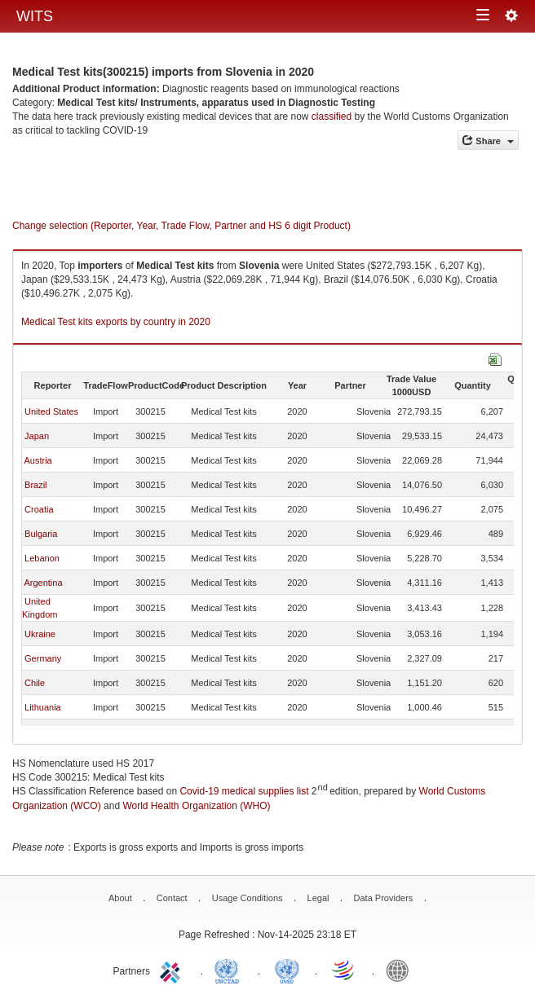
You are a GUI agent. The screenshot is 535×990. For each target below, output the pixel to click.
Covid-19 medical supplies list (243, 791)
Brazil (35, 485)
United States (51, 411)
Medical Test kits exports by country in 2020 (115, 322)
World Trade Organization (344, 969)
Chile (34, 683)
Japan (36, 436)
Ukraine (39, 634)
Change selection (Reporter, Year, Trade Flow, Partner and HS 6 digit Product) (181, 225)
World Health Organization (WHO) (196, 806)
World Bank (401, 969)
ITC (173, 969)
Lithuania (42, 707)
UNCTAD (230, 969)
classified (332, 116)
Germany (42, 658)
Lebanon (42, 558)
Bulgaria (40, 534)
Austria (37, 460)
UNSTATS (287, 969)
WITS (34, 16)
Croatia (38, 509)
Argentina (43, 582)
